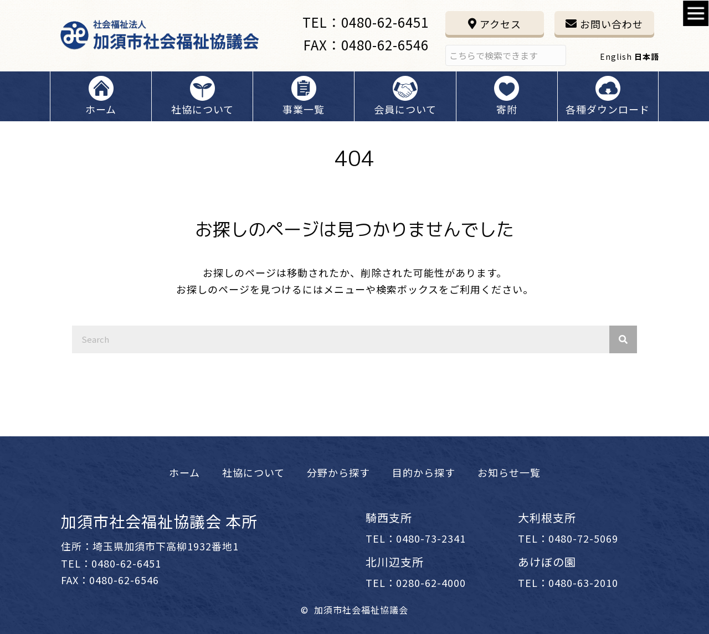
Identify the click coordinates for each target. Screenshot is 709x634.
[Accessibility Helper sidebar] (695, 13)
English (616, 56)
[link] (184, 472)
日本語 (646, 56)
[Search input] (505, 55)
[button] (494, 23)
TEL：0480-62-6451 (365, 22)
